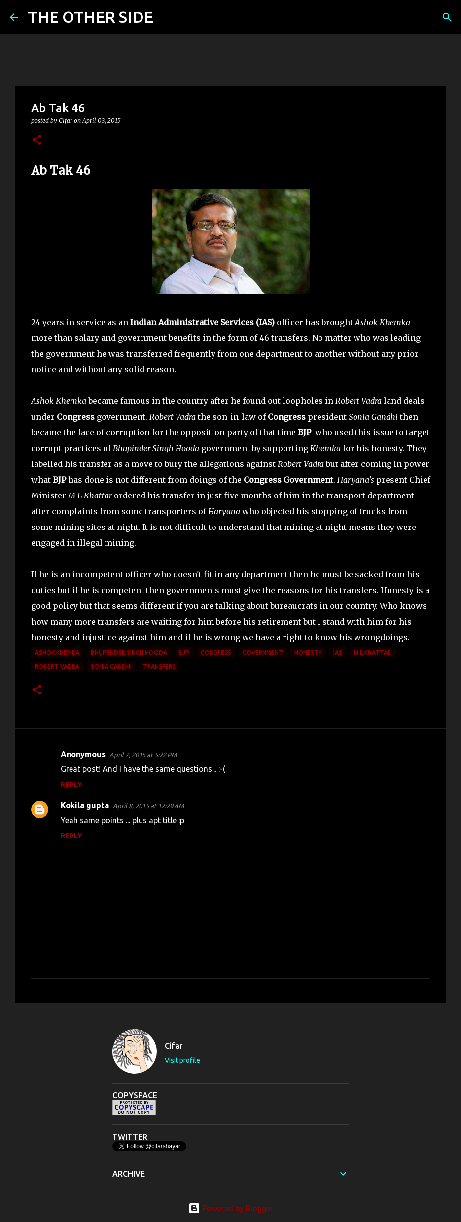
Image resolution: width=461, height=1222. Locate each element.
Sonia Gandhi (111, 666)
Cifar (173, 1045)
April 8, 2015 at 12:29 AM (148, 805)
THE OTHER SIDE (90, 17)
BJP (183, 652)
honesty (308, 652)
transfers (159, 666)
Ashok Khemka (57, 652)
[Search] (167, 17)
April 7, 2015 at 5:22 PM (143, 754)
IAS (337, 652)
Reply (71, 785)
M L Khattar (372, 652)
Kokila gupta (85, 805)
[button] (37, 140)
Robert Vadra (57, 666)
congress (216, 652)
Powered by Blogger (230, 1208)
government (263, 652)
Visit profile (182, 1060)
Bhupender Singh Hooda (129, 652)
